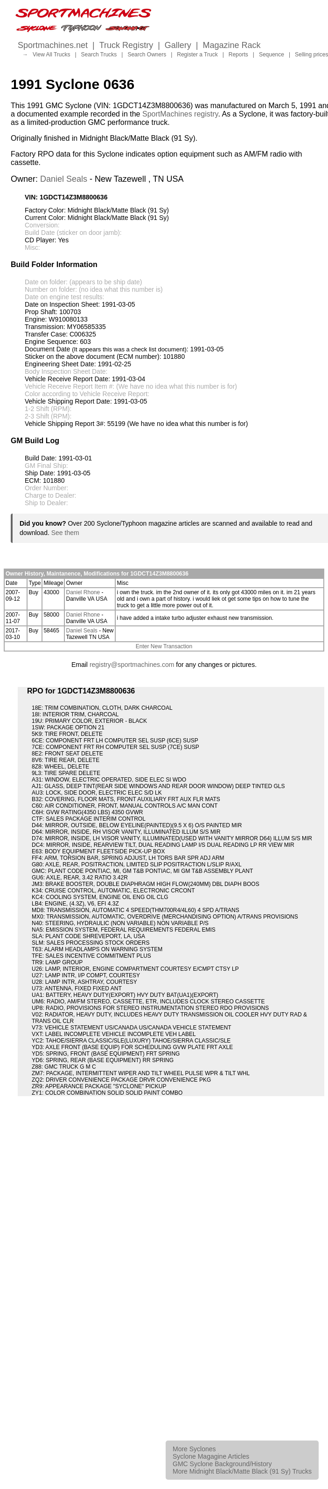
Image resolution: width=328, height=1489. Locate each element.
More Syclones (194, 1449)
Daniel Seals (63, 179)
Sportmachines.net (53, 45)
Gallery (178, 45)
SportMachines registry (180, 114)
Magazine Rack (232, 45)
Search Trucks (99, 54)
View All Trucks (51, 54)
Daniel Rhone (83, 592)
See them (65, 532)
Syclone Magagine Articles (211, 1456)
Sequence (271, 54)
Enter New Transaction (164, 646)
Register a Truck (197, 54)
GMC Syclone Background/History (222, 1464)
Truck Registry (126, 45)
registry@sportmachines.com (132, 664)
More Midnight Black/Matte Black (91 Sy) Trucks (242, 1471)
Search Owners (146, 54)
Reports (238, 54)
